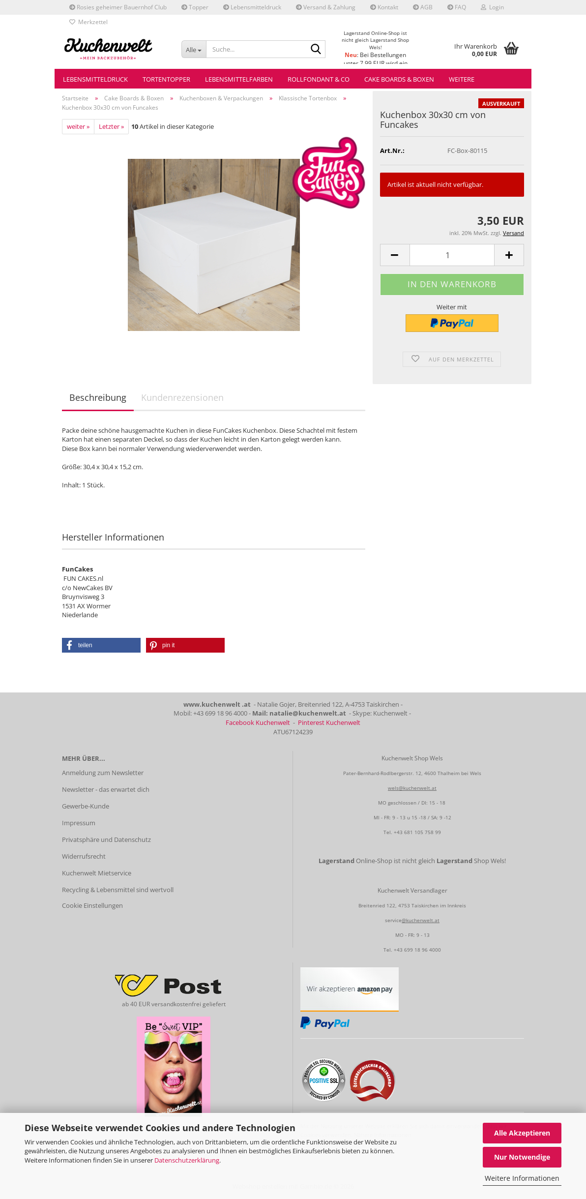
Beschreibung (97, 397)
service (393, 920)
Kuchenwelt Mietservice (96, 873)
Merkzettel (88, 22)
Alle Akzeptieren (522, 1133)
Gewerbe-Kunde (85, 806)
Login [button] (492, 7)
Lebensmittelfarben (239, 79)
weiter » (78, 126)
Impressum (78, 822)
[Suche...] (193, 49)
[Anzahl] (452, 255)
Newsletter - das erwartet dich (105, 789)
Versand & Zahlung (325, 7)
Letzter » (111, 126)
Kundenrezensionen (182, 397)
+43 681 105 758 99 (417, 832)
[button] (395, 255)
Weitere (461, 79)
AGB (423, 7)
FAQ (456, 7)
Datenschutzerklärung (186, 1160)
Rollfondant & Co (319, 79)
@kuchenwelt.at (421, 920)
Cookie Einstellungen (92, 905)
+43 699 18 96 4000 (417, 949)
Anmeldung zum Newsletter (103, 772)
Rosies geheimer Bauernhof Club (118, 7)
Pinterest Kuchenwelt (329, 722)
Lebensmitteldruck (252, 7)
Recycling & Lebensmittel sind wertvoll (118, 889)
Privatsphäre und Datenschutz (106, 839)
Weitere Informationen (522, 1178)
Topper (194, 7)
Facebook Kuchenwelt (258, 722)
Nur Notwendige (522, 1157)
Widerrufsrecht (84, 856)
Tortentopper (166, 79)
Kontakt (384, 7)
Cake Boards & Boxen (399, 79)
